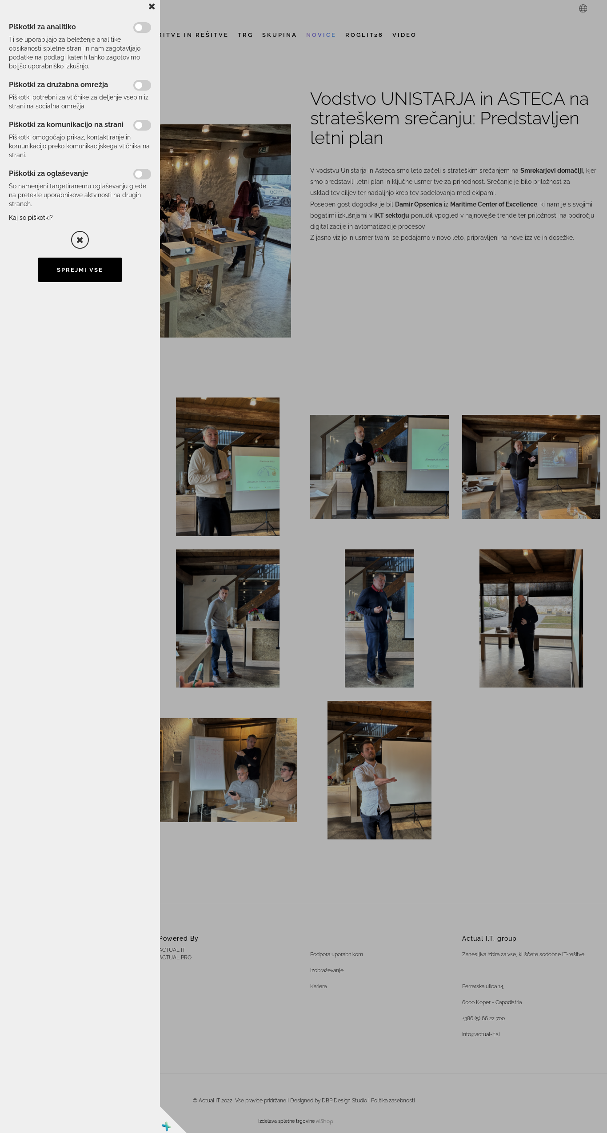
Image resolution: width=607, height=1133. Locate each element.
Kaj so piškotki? (31, 217)
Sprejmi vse (80, 269)
